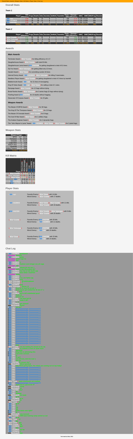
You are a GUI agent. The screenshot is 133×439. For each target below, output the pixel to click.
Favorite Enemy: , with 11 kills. (48, 203)
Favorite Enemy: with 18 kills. (42, 228)
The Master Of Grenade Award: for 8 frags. (28, 113)
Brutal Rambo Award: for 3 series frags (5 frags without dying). (35, 91)
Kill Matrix (26, 1)
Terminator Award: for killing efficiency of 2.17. (29, 59)
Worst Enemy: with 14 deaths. (42, 239)
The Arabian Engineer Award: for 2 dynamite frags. (31, 120)
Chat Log (40, 1)
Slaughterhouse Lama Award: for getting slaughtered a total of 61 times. (37, 65)
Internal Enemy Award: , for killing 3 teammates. (36, 75)
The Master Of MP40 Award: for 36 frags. (27, 107)
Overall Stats (5, 1)
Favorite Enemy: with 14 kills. (42, 194)
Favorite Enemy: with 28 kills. (42, 219)
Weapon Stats (19, 1)
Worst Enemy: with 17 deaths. (44, 196)
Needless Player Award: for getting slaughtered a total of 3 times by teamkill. (39, 78)
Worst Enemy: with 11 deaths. (43, 222)
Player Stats (33, 1)
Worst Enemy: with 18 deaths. (44, 205)
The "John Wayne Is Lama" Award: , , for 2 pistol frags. (42, 123)
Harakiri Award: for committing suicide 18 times (29, 72)
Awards (12, 1)
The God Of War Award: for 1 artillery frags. (28, 117)
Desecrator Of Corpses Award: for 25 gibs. (28, 98)
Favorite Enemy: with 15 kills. (42, 236)
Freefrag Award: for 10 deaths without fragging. (29, 95)
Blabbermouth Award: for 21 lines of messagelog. (28, 82)
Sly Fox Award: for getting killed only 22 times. (30, 69)
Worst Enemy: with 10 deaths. (42, 230)
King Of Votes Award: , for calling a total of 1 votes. (34, 85)
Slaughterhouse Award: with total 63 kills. (27, 62)
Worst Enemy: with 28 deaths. (44, 213)
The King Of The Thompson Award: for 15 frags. (30, 110)
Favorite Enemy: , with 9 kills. (49, 211)
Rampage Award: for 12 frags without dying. (28, 88)
